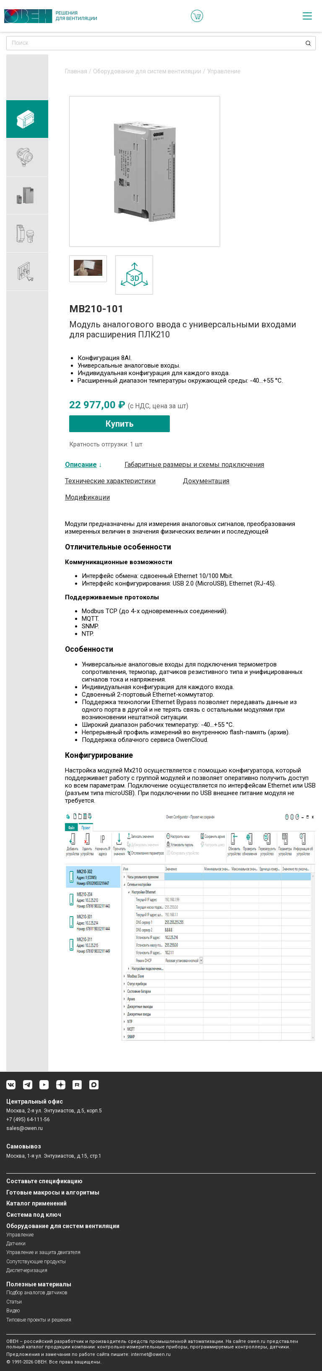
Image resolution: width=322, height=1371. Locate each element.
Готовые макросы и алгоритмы (52, 1192)
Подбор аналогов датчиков (37, 1293)
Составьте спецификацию (44, 1181)
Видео (13, 1311)
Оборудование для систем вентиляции (147, 71)
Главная (76, 71)
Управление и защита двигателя (43, 1252)
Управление (224, 71)
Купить (120, 424)
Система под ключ (33, 1214)
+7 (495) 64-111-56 (28, 1119)
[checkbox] (307, 15)
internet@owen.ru (151, 1354)
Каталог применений (36, 1203)
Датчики (16, 1244)
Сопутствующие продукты (36, 1262)
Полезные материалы (38, 1284)
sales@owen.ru (24, 1128)
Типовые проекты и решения (38, 1320)
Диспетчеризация (26, 1270)
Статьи (14, 1302)
